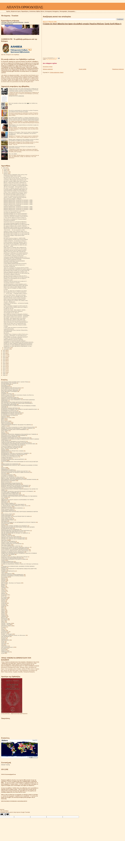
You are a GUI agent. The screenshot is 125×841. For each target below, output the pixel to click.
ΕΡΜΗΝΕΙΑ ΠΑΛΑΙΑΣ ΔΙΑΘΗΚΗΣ (9, 436)
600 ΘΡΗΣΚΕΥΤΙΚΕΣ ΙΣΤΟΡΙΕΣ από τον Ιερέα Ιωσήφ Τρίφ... (17, 224)
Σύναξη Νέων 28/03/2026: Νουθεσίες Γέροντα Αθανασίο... (16, 216)
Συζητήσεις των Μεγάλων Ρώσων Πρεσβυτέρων (12, 552)
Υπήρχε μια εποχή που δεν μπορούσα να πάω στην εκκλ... (16, 178)
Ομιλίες (3, 498)
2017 (4, 362)
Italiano (3, 611)
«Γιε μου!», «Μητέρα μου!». (9, 301)
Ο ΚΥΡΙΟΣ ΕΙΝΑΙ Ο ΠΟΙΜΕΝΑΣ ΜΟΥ (10, 492)
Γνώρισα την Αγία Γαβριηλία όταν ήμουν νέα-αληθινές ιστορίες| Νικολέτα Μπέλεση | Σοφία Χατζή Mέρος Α (82, 24)
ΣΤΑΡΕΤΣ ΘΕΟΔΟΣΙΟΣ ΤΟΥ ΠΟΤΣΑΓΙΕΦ (11, 543)
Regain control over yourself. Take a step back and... (15, 251)
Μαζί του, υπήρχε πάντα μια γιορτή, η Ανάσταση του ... (15, 182)
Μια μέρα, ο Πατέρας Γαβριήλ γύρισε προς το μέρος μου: (16, 181)
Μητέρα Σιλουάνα (5, 481)
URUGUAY (3, 643)
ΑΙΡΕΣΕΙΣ (3, 392)
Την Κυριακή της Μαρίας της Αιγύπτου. (12, 274)
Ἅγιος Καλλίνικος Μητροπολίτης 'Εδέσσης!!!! (13, 311)
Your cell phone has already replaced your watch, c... (15, 194)
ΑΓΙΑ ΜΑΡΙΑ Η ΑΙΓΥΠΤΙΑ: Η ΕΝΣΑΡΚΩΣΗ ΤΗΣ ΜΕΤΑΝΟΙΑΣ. (17, 258)
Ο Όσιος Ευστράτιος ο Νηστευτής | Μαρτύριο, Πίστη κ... (15, 242)
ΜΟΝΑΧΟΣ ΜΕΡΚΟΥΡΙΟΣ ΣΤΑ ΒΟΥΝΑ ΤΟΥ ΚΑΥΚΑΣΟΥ (14, 485)
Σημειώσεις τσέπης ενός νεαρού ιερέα (10, 536)
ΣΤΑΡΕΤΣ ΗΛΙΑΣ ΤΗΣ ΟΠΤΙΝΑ (8, 542)
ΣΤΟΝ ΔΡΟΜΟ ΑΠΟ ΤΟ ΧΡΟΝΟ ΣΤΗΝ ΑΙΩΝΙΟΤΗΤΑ (14, 548)
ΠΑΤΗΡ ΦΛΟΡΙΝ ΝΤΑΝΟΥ (7, 519)
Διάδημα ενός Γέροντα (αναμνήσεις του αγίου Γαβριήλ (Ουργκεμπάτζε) (18, 427)
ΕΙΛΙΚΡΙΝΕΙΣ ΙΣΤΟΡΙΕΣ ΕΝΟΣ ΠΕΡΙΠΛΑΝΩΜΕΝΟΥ (13, 429)
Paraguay (3, 627)
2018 (4, 360)
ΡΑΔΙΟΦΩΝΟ (4, 534)
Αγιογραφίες (4, 385)
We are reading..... (8, 304)
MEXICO (3, 617)
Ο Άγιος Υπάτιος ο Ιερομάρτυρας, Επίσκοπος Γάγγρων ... (16, 192)
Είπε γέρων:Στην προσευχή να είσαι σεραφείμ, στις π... (15, 193)
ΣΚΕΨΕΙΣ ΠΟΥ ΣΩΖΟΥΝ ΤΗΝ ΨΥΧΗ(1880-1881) (13, 538)
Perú (2, 628)
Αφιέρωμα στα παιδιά (6, 417)
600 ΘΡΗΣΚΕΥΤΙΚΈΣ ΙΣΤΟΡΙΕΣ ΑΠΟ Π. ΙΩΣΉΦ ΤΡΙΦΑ (14, 381)
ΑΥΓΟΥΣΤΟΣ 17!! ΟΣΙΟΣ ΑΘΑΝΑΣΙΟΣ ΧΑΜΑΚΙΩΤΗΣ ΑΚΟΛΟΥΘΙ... (18, 344)
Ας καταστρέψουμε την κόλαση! (8, 415)
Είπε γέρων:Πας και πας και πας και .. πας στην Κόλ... (15, 177)
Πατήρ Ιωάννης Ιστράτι (6, 514)
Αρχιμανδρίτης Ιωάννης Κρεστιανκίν (9, 411)
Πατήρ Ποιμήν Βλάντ (6, 517)
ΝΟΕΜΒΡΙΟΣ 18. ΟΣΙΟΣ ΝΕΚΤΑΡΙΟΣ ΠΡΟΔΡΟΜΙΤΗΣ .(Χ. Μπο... (18, 346)
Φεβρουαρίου (7, 347)
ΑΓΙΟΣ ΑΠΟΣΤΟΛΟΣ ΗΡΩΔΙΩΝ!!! (11, 262)
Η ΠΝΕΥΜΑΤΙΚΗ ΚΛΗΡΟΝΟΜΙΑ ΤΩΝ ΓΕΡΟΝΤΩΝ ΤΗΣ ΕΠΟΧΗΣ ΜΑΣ (18, 443)
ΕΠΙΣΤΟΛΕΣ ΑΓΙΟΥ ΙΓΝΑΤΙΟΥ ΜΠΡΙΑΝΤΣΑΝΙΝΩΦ (13, 435)
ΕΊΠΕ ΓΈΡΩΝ (4, 430)
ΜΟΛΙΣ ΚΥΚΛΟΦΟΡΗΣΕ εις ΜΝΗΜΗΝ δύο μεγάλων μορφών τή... (18, 269)
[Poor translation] (7, 814)
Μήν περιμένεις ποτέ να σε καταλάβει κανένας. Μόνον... (15, 296)
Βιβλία (2, 418)
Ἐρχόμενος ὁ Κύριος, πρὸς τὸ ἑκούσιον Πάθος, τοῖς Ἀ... (16, 231)
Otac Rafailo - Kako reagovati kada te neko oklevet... (15, 318)
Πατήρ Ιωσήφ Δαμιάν (6, 515)
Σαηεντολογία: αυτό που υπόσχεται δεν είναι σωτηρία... (15, 248)
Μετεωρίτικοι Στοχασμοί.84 (9, 266)
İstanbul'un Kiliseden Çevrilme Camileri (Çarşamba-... (15, 297)
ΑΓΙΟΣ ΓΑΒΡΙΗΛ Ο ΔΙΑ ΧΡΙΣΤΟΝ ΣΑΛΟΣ (11, 387)
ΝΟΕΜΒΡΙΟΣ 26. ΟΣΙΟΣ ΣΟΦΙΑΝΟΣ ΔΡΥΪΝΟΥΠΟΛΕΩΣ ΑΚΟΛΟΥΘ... (19, 342)
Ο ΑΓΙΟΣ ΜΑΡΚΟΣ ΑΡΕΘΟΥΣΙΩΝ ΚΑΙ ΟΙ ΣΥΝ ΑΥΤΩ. (15, 263)
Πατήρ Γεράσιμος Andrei (7, 509)
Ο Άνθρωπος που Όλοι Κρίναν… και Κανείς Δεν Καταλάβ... (16, 303)
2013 (4, 367)
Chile (2, 588)
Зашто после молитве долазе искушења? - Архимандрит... (17, 315)
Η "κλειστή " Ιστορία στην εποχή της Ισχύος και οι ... (15, 265)
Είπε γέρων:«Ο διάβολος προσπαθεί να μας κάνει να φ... (16, 188)
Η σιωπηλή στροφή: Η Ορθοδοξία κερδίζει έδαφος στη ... (16, 189)
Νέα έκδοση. (6, 332)
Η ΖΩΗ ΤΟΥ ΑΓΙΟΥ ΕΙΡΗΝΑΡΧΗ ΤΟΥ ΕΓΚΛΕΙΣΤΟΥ (13, 441)
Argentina (3, 579)
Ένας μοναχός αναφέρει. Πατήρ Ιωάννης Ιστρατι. (14, 235)
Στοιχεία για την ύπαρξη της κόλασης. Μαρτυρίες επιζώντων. (15, 547)
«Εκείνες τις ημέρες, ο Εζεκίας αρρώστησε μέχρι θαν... (15, 197)
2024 (4, 351)
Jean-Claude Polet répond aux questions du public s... (15, 320)
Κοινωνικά (3, 473)
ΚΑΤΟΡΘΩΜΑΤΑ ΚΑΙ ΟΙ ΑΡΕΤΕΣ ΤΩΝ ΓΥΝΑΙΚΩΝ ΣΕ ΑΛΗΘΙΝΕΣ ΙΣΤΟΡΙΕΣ (19, 465)
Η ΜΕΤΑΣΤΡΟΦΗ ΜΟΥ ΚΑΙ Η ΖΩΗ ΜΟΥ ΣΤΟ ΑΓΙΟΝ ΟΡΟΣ (15, 442)
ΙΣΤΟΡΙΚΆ (3, 460)
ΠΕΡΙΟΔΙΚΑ (4, 521)
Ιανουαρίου (6, 349)
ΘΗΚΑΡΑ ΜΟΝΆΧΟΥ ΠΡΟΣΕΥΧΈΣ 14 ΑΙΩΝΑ (12, 450)
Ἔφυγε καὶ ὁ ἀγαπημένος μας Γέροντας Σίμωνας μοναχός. (16, 267)
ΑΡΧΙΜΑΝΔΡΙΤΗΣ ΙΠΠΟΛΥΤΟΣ (8, 410)
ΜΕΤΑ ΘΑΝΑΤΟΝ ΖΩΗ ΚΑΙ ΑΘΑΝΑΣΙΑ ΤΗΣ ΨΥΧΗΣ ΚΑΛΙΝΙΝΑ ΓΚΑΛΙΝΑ (18, 479)
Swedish (3, 638)
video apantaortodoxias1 (51, 59)
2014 (4, 366)
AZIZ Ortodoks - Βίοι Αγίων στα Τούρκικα (10, 583)
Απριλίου (6, 171)
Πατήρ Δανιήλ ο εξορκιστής (7, 510)
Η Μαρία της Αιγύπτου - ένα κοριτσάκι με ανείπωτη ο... (15, 240)
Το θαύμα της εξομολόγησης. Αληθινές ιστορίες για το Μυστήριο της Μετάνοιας (19, 563)
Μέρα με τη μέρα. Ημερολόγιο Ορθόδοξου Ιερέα (12, 478)
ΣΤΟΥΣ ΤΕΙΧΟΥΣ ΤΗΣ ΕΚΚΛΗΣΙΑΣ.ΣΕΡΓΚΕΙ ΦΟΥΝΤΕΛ (14, 549)
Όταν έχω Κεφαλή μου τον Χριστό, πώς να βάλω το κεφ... (16, 300)
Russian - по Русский (6, 634)
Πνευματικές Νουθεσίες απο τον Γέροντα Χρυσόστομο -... (16, 213)
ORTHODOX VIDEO (6, 625)
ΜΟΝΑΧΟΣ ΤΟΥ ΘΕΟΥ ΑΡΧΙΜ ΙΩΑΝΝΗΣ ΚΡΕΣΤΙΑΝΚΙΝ (14, 486)
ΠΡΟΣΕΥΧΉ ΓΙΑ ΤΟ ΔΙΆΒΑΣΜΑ (16, 96)
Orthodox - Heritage (6, 623)
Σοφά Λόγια (4, 540)
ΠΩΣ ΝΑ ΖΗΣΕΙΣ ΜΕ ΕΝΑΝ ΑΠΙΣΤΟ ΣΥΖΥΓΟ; (12, 531)
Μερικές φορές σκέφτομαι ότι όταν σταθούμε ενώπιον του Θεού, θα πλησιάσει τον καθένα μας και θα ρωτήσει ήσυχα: (24, 140)
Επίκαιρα (3, 433)
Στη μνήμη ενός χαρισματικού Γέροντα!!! (12, 212)
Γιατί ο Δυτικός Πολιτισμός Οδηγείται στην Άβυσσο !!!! (15, 223)
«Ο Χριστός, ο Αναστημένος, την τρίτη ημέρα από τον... (15, 335)
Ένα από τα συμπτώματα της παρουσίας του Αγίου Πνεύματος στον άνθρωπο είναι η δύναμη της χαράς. (23, 111)
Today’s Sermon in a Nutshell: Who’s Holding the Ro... (15, 247)
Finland (3, 602)
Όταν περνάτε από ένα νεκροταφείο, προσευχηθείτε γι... (16, 243)
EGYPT (3, 596)
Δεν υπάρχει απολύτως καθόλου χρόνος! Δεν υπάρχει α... (16, 307)
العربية (2, 653)
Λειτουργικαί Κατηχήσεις (7, 474)
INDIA (2, 606)
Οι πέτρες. (6, 289)
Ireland (2, 609)
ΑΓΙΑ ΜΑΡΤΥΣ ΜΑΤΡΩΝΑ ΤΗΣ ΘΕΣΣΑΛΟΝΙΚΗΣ (14, 261)
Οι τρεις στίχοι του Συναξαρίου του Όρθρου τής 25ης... (15, 288)
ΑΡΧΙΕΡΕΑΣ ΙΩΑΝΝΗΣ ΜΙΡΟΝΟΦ (9, 408)
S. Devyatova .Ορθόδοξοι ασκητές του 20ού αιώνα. (13, 635)
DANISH (3, 593)
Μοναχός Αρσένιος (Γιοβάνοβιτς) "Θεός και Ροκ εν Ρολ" (15, 174)
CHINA (2, 590)
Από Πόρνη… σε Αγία (8, 246)
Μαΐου (5, 170)
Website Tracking (5, 764)
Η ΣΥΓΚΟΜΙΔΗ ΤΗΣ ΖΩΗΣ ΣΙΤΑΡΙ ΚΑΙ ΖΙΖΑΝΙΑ (12, 445)
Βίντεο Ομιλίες (4, 421)
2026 (4, 167)
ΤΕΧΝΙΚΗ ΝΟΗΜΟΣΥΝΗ (7, 561)
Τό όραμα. (6, 326)
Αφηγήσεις (3, 416)
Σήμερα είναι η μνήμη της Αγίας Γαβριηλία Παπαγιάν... (15, 286)
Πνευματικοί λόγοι (5, 523)
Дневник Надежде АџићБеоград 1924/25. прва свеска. (16, 285)
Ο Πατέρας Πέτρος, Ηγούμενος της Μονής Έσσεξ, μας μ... (16, 334)
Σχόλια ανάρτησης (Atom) (56, 72)
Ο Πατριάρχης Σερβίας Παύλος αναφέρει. (12, 176)
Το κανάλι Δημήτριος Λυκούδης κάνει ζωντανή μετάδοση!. (16, 239)
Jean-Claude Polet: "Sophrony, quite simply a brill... (15, 319)
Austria (2, 581)
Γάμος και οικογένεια (6, 423)
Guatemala (3, 603)
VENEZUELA (4, 646)
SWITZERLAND (5, 640)
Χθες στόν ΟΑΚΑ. (13, 153)
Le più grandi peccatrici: (9, 328)
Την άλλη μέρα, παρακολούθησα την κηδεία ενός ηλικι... (15, 244)
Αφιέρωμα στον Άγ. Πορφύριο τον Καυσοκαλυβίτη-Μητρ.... (16, 185)
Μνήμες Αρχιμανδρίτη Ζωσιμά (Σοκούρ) (10, 483)
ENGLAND (3, 598)
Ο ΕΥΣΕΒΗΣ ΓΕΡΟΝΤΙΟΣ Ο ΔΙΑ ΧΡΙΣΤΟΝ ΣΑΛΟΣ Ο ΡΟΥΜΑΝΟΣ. (17, 491)
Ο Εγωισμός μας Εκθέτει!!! (9, 220)
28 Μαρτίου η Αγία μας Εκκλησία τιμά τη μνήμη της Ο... (15, 281)
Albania (3, 578)
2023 (4, 353)
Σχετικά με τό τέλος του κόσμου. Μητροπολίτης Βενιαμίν (14, 556)
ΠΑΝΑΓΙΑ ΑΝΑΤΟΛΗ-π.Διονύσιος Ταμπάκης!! (13, 339)
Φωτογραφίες (4, 577)
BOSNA (3, 585)
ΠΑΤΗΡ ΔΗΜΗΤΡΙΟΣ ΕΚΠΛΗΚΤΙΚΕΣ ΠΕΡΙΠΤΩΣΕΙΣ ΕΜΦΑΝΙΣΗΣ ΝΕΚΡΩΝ (19, 511)
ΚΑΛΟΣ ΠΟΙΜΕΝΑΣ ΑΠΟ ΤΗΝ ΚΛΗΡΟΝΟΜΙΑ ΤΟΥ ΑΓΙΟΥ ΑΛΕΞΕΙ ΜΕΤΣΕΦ (19, 461)
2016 (4, 363)
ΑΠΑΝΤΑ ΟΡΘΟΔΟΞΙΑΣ (24, 7)
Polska (2, 629)
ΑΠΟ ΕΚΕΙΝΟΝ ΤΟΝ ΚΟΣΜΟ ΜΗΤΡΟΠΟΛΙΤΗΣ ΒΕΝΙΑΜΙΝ (15, 402)
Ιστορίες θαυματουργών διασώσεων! (9, 456)
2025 (4, 350)
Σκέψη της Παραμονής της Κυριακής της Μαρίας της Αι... (16, 271)
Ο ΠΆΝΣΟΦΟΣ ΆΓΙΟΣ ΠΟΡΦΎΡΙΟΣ (10, 493)
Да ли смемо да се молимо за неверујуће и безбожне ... (16, 314)
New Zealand (4, 619)
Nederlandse (4, 618)
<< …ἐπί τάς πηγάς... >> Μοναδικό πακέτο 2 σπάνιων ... (16, 293)
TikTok (2, 642)
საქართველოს (5, 652)
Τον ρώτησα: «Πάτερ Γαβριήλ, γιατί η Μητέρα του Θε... (15, 180)
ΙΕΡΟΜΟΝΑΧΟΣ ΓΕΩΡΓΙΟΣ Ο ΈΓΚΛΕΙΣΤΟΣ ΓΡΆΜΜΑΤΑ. (15, 453)
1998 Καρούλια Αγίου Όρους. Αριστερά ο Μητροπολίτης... (16, 330)
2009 (4, 373)
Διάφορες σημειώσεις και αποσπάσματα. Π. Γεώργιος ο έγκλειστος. (17, 428)
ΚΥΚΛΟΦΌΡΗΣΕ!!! (8, 331)
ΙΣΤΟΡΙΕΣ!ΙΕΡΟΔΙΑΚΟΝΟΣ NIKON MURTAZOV (12, 459)
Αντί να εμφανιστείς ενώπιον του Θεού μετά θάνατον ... (15, 292)
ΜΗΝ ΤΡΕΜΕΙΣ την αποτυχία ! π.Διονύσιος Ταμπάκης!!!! (16, 336)
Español (3, 599)
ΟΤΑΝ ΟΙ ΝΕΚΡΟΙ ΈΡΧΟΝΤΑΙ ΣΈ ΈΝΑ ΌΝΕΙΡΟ (12, 504)
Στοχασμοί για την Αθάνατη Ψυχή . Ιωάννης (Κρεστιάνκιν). (15, 550)
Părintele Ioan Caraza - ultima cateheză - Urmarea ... (15, 309)
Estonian (3, 600)
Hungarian (3, 605)
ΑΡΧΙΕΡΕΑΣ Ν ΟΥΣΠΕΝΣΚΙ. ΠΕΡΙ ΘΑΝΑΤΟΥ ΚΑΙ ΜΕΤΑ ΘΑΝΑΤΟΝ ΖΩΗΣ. (19, 409)
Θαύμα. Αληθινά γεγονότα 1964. (8, 448)
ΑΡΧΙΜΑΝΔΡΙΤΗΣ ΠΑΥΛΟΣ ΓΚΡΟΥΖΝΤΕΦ (11, 412)
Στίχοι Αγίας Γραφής (6, 544)
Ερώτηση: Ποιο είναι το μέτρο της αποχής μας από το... (15, 275)
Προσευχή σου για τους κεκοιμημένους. (10, 529)
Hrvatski (3, 604)
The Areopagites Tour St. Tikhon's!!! (11, 312)
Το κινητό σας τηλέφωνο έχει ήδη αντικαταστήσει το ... (15, 196)
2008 (4, 375)
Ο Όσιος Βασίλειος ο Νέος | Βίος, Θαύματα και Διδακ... (15, 324)
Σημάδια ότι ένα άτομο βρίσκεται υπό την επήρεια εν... (15, 278)
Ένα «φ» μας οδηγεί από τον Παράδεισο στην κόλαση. (15, 290)
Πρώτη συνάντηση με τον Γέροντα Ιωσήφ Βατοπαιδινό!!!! (16, 322)
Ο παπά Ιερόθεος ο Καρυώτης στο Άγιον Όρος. (14, 255)
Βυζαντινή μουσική (5, 422)
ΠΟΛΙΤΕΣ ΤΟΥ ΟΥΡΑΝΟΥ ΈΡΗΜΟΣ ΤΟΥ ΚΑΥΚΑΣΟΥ (14, 525)
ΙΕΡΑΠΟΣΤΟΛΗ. (5, 452)
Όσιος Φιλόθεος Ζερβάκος (7, 503)
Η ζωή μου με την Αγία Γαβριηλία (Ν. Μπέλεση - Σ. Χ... (15, 256)
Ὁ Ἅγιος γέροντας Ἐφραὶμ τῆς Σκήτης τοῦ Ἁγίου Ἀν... (15, 217)
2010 (4, 372)
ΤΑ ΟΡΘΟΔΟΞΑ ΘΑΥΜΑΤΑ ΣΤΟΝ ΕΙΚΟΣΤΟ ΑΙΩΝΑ (13, 559)
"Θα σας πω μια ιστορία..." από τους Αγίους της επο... (15, 186)
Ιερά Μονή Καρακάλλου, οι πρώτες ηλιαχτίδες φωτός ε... (16, 284)
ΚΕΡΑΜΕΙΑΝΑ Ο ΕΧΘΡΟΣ (7, 470)
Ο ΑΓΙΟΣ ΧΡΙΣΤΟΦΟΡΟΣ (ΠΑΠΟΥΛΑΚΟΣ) (11, 487)
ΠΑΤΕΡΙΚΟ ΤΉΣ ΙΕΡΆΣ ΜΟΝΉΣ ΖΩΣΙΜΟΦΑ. (12, 508)
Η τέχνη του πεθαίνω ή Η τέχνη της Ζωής (11, 446)
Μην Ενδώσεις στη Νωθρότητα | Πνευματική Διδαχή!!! (15, 219)
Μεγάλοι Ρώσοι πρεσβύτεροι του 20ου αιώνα (12, 477)
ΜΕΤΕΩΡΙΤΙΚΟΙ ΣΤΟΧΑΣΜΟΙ (8, 480)
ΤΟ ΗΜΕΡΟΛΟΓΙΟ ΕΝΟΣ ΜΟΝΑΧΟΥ (10, 562)
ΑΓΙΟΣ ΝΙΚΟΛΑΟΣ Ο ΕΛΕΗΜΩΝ (9, 391)
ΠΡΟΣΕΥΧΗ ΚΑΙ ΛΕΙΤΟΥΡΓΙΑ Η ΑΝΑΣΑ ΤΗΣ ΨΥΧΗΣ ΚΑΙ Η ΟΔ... (18, 228)
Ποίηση (3, 524)
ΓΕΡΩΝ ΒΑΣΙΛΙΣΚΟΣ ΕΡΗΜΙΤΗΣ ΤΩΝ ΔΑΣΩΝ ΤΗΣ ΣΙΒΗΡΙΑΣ (16, 424)
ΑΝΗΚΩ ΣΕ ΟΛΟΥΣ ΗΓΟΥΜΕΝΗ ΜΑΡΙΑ (11, 398)
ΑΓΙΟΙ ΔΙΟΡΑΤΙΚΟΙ (5, 386)
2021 (4, 356)
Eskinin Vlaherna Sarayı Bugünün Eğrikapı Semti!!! (15, 299)
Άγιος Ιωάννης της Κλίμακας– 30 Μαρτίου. (13, 198)
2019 (4, 359)
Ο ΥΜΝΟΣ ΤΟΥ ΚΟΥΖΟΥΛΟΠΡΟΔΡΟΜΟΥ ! (13, 338)
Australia (3, 580)
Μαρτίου (6, 173)
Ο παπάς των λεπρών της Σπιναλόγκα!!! (12, 205)
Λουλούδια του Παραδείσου (7, 475)
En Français (4, 597)
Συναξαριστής (4, 555)
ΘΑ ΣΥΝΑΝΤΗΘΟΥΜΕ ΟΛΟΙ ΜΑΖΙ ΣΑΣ (10, 447)
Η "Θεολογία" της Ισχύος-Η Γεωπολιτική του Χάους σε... (15, 254)
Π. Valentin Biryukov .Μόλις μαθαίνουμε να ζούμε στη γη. (14, 505)
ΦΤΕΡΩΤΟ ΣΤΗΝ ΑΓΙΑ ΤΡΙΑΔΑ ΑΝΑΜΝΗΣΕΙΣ (12, 574)
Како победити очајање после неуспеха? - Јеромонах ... (16, 316)
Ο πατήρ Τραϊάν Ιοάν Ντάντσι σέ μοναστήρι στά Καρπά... (16, 327)
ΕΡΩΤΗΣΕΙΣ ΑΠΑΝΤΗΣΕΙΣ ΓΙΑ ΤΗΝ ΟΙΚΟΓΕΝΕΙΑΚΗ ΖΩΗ (15, 437)
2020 (4, 357)
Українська (4, 650)
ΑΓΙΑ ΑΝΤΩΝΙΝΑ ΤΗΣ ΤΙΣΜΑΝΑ (8, 383)
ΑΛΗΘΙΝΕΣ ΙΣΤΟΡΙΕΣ (6, 393)
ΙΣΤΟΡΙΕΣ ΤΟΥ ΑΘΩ (6, 458)
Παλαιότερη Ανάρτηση (118, 69)
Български (3, 648)
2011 (4, 370)
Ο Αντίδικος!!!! (7, 236)
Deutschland (4, 594)
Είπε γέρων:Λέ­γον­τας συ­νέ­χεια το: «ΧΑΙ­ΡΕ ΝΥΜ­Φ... (15, 238)
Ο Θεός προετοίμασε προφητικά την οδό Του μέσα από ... (16, 305)
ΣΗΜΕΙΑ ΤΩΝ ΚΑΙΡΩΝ (6, 535)
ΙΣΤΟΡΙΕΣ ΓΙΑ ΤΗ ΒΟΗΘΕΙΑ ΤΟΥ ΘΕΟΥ (10, 455)
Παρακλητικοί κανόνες (6, 506)
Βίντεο (2, 420)
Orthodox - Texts (5, 624)
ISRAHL (3, 610)
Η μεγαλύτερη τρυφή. (8, 279)
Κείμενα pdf (4, 468)
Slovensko (3, 637)
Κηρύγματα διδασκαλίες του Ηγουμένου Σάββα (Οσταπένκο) (15, 472)
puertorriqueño (4, 631)
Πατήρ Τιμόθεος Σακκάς (7, 518)
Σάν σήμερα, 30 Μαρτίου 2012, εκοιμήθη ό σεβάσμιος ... (16, 225)
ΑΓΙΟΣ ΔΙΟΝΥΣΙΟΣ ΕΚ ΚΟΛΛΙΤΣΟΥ (9, 389)
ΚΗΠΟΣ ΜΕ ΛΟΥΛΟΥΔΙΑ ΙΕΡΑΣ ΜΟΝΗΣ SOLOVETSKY (14, 471)
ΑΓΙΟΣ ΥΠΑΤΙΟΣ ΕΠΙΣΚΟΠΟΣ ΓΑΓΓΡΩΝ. (13, 259)
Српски (3, 649)
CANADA (3, 587)
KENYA (3, 613)
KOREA (3, 615)
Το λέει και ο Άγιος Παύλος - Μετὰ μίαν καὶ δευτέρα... (15, 295)
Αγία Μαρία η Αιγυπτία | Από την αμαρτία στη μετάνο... (15, 250)
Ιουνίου (6, 169)
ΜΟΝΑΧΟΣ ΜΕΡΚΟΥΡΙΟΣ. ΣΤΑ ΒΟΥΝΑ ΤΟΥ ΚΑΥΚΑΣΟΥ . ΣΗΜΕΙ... (18, 200)
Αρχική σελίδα (82, 69)
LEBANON (3, 616)
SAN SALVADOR (5, 636)
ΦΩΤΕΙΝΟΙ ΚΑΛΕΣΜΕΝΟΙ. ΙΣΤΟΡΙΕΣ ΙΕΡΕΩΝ (12, 575)
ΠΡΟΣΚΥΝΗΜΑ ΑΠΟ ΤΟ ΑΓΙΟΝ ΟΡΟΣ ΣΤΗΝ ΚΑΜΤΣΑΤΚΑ (15, 530)
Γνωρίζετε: (3, 425)
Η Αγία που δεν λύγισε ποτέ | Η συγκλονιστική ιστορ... (15, 323)
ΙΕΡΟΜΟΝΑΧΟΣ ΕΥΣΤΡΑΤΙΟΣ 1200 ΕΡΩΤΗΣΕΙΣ (13, 454)
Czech (2, 592)
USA (2, 644)
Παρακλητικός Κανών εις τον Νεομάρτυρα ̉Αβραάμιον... (15, 221)
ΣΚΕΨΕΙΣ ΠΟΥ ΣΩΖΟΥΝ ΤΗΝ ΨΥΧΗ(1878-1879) (13, 537)
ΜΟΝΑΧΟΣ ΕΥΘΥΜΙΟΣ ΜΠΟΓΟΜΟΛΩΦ (11, 484)
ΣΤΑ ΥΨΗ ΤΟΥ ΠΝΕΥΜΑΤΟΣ (8, 541)
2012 (4, 369)
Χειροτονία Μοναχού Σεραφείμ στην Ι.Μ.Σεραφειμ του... (15, 190)
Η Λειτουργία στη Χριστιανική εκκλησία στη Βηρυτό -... (15, 340)
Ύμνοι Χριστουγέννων (6, 573)
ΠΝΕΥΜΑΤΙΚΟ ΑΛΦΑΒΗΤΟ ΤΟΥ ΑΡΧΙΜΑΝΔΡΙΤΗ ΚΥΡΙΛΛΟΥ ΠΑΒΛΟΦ (18, 522)
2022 (4, 354)
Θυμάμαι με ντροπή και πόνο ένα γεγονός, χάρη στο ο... (16, 184)
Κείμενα (3, 467)
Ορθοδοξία (3, 502)
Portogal (3, 630)
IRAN (2, 607)
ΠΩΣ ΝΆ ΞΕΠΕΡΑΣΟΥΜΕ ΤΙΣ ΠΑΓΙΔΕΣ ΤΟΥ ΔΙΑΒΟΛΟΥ (14, 533)
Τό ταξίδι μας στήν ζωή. (9, 308)
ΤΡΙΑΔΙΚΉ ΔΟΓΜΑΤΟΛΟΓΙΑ (8, 571)
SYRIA (2, 641)
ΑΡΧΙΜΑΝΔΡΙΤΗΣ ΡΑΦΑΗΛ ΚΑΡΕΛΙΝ (10, 414)
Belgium (3, 584)
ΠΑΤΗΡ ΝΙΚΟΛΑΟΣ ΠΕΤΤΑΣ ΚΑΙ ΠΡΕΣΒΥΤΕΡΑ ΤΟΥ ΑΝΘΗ (15, 516)
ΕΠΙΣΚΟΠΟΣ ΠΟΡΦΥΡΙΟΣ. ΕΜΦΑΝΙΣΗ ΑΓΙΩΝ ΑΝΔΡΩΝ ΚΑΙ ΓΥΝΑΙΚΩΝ (18, 434)
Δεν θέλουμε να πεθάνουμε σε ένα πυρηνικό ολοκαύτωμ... (16, 252)
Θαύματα (3, 449)
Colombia (3, 591)
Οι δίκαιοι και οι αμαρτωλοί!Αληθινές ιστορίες (11, 494)
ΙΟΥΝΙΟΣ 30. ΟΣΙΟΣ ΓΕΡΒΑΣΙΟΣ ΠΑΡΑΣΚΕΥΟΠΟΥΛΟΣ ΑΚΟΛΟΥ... (18, 343)
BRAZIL (3, 586)
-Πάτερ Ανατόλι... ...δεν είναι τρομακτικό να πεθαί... (14, 229)
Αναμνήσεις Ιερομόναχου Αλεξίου (9, 397)
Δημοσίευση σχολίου (47, 66)
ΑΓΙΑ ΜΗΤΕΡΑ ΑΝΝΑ (6, 384)
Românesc (3, 632)
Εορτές (2, 431)
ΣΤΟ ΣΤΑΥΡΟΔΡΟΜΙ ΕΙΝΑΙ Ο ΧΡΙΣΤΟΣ (10, 546)
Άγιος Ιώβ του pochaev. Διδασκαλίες (9, 390)
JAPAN (3, 612)
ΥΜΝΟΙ (3, 572)
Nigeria (3, 621)
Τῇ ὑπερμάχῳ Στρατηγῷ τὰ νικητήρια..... (12, 282)
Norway (3, 622)
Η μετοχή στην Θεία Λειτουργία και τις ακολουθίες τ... (15, 210)
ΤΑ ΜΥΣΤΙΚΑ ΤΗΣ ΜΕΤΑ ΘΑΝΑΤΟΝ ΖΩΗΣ (11, 558)
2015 (4, 365)
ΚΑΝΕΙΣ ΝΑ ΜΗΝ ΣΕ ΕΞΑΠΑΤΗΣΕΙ (9, 464)
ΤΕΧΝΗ (3, 560)
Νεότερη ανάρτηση (48, 69)
